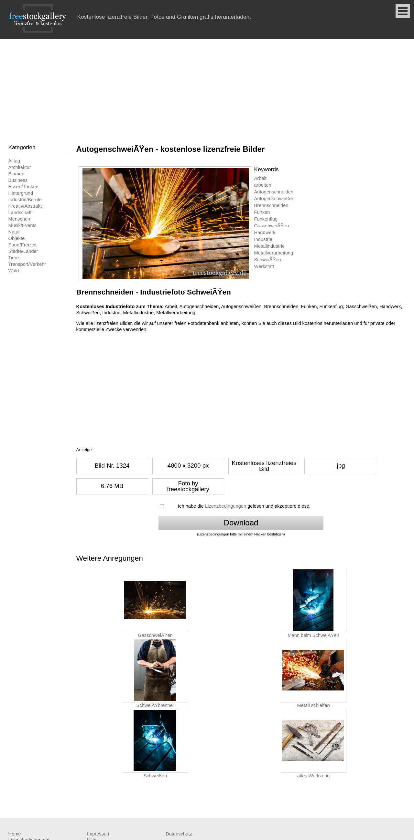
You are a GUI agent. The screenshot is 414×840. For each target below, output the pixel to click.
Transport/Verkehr (27, 264)
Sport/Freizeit (22, 244)
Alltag (14, 160)
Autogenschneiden (273, 191)
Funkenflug (266, 219)
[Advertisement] (207, 87)
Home (14, 833)
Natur (14, 231)
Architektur (19, 167)
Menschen (19, 219)
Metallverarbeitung (273, 252)
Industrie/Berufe (25, 199)
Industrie (263, 239)
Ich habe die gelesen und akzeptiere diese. (244, 506)
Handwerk (265, 232)
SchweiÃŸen (267, 259)
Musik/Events (22, 225)
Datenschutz (179, 833)
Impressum (98, 833)
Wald (13, 270)
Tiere (13, 257)
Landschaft (20, 212)
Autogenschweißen (274, 198)
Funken (262, 212)
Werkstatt (264, 266)
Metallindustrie (269, 246)
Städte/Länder (23, 251)
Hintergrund (20, 193)
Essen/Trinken (23, 186)
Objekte (16, 238)
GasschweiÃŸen (271, 225)
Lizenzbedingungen (225, 506)
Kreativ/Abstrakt (25, 206)
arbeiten (262, 185)
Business (17, 180)
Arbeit (260, 178)
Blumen (16, 173)
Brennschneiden (271, 205)
